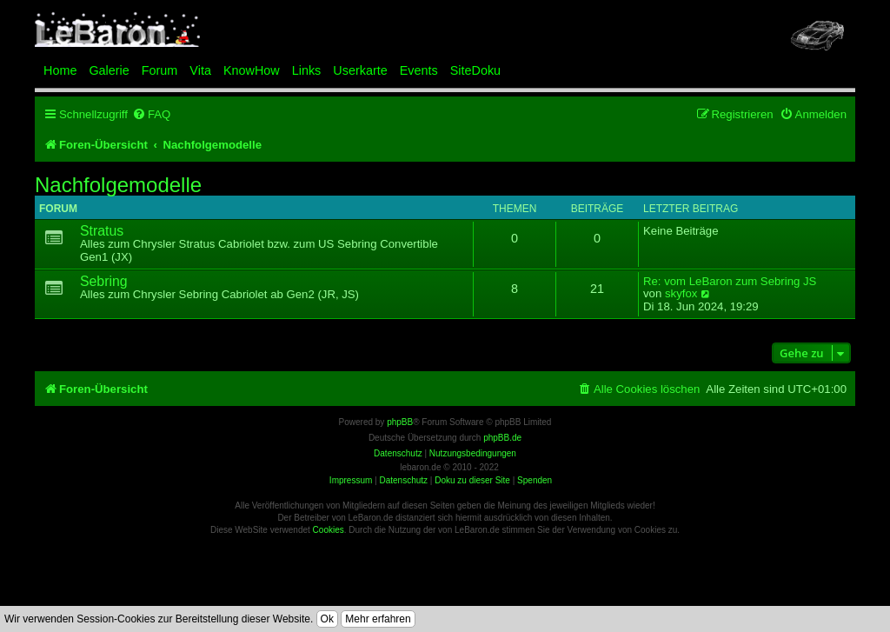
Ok (327, 619)
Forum (160, 70)
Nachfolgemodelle (118, 185)
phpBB (400, 422)
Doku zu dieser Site (472, 480)
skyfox (681, 294)
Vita (200, 70)
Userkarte (360, 70)
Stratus (101, 230)
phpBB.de (502, 437)
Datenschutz (403, 480)
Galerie (109, 70)
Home (59, 70)
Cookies (328, 530)
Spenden (534, 480)
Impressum (350, 480)
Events (419, 70)
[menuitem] (151, 114)
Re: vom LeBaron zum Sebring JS (729, 282)
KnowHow (251, 70)
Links (307, 70)
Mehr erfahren (377, 619)
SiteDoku (475, 70)
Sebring (104, 281)
